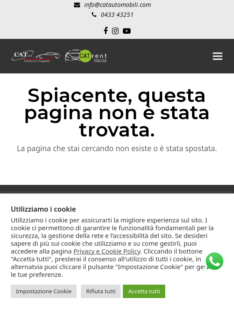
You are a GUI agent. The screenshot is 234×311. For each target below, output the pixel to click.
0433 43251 (117, 14)
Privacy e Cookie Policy (107, 251)
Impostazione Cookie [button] (43, 291)
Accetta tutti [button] (144, 291)
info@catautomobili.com (117, 4)
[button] (217, 56)
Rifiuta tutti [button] (100, 291)
